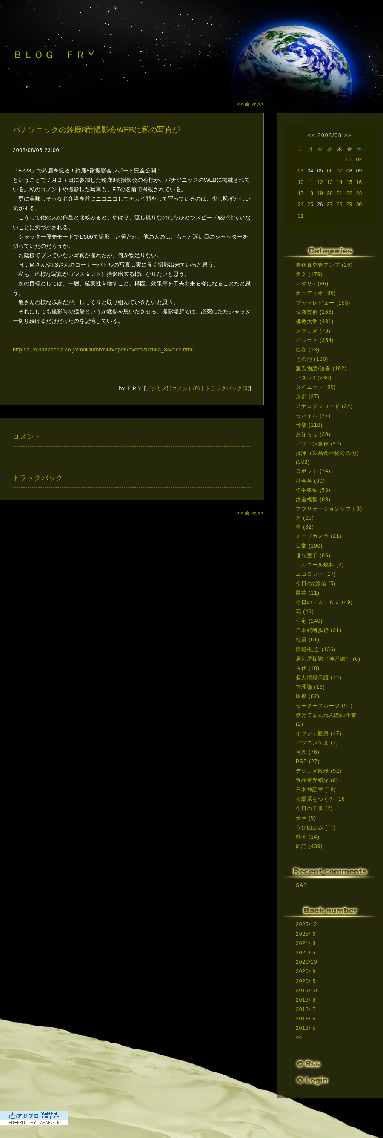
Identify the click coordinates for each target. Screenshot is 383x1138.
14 (339, 182)
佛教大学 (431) (315, 322)
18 (310, 193)
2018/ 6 (306, 1019)
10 (300, 182)
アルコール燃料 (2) (320, 565)
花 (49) (305, 612)
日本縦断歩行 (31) (319, 630)
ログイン (312, 1081)
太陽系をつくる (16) (321, 799)
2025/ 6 (306, 934)
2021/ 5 (306, 953)
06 (329, 171)
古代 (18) (308, 668)
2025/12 (306, 925)
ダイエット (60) (316, 387)
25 (310, 204)
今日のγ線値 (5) (316, 583)
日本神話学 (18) (316, 790)
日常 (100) (309, 546)
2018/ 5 (306, 1028)
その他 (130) (312, 359)
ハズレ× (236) (314, 378)
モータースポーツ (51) (324, 706)
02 (359, 160)
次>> (258, 104)
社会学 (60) (310, 481)
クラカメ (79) (313, 331)
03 (300, 171)
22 (349, 193)
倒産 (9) (306, 818)
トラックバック (38, 477)
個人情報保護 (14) (319, 678)
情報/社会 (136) (316, 649)
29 (349, 204)
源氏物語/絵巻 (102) (321, 368)
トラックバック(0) (227, 388)
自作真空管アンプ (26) (324, 265)
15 (349, 182)
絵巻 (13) (308, 350)
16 (359, 182)
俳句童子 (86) (313, 555)
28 (339, 204)
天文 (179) (309, 274)
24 (300, 204)
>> (348, 135)
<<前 (244, 104)
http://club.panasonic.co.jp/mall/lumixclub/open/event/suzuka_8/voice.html (103, 349)
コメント (27, 436)
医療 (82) (308, 696)
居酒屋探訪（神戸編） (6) (328, 659)
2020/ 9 (306, 971)
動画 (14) (308, 837)
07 (339, 171)
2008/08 (329, 135)
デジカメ (156, 388)
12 (320, 182)
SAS (301, 885)
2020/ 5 (306, 981)
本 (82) (305, 527)
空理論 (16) (310, 687)
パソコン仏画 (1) (317, 743)
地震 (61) (308, 640)
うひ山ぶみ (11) (316, 828)
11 (310, 182)
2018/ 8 (306, 1000)
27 (329, 204)
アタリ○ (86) (312, 284)
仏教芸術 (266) (315, 312)
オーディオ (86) (316, 293)
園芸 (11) (308, 593)
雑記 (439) (309, 846)
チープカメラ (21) (319, 536)
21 (339, 193)
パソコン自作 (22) (319, 444)
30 (359, 204)
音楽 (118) (309, 425)
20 (329, 193)
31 (300, 216)
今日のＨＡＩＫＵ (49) (324, 602)
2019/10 (306, 991)
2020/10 (306, 962)
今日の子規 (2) (314, 808)
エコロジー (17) (316, 574)
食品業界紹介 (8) (317, 780)
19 (320, 193)
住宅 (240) (309, 621)
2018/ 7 (306, 1009)
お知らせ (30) (313, 434)
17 (300, 193)
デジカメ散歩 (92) (319, 771)
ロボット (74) (313, 471)
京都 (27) (308, 396)
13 (329, 182)
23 (359, 193)
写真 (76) (308, 752)
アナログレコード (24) (324, 406)
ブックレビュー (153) (323, 303)
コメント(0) (186, 388)
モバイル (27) (313, 416)
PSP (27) (308, 761)
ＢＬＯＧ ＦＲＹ (54, 54)
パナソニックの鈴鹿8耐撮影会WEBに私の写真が (96, 130)
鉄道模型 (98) (313, 500)
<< (311, 135)
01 (349, 160)
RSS (308, 1064)
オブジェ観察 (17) (319, 733)
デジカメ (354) (315, 340)
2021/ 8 (306, 943)
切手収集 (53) (313, 490)
